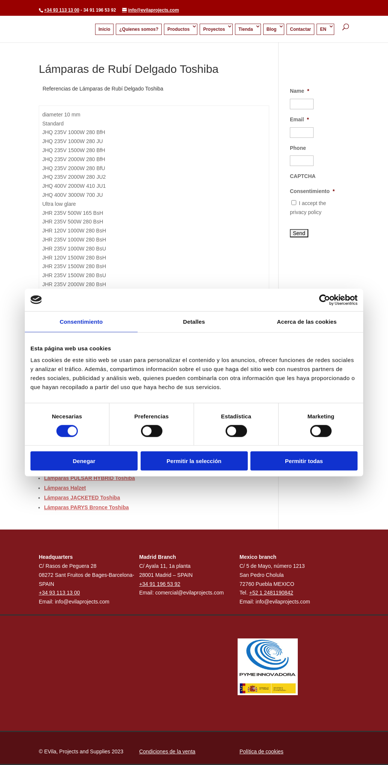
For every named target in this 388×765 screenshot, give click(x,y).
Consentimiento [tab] (81, 321)
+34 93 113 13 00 (61, 10)
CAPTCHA (302, 176)
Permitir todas (304, 461)
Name (299, 91)
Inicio (104, 29)
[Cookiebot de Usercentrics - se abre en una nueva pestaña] (325, 299)
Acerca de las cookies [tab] (307, 321)
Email (299, 119)
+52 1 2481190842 (271, 593)
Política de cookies (261, 751)
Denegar (84, 461)
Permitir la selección (194, 461)
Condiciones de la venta (167, 751)
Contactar (300, 29)
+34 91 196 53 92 (159, 584)
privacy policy (305, 212)
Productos (178, 29)
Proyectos (214, 29)
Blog (272, 29)
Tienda (245, 29)
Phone (298, 148)
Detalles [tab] (194, 321)
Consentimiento (312, 191)
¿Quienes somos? (138, 29)
